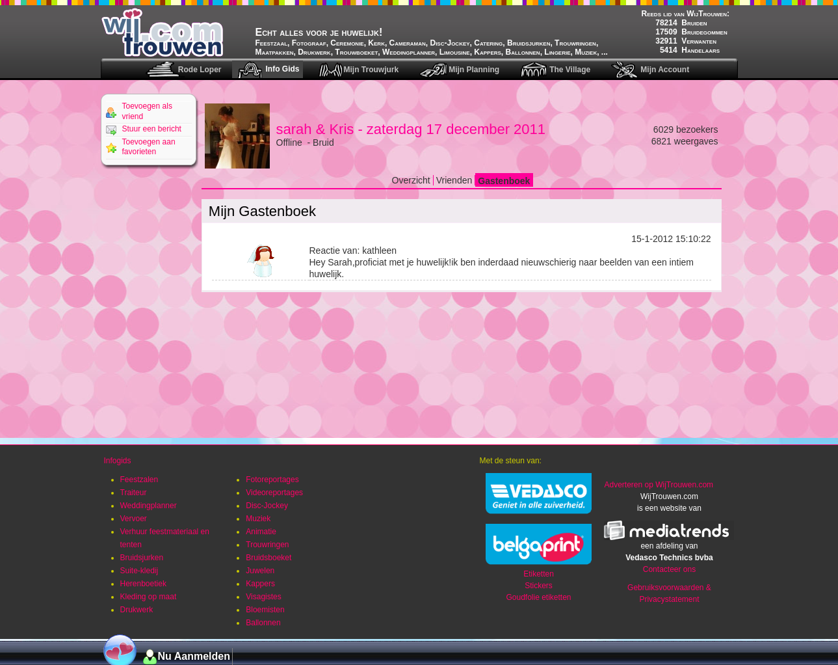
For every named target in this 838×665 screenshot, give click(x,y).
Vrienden (454, 180)
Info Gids (282, 69)
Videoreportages (274, 492)
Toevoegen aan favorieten (149, 147)
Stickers (539, 585)
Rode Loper (200, 69)
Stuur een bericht (151, 128)
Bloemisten (265, 609)
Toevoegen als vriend (147, 111)
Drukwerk (136, 609)
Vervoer (133, 518)
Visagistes (263, 596)
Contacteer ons (669, 569)
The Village (569, 69)
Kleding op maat (148, 596)
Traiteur (133, 492)
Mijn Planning (474, 69)
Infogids (117, 460)
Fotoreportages (272, 479)
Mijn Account (664, 69)
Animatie (261, 531)
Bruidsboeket (268, 557)
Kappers (260, 583)
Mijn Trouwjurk (371, 69)
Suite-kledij (139, 570)
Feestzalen (139, 479)
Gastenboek (504, 181)
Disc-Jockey (267, 505)
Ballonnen (263, 622)
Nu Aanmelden (194, 656)
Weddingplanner (148, 505)
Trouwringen (267, 544)
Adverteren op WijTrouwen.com (658, 484)
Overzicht (411, 180)
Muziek (258, 518)
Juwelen (260, 570)
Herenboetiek (143, 583)
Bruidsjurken (142, 557)
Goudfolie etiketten (538, 597)
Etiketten (538, 573)
